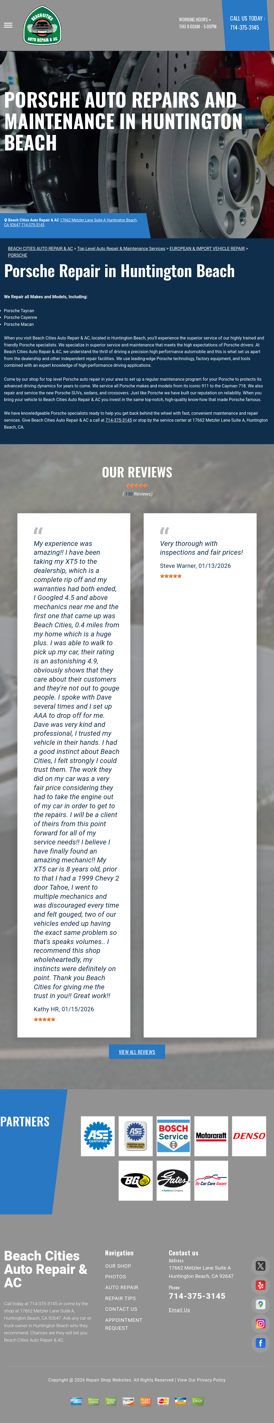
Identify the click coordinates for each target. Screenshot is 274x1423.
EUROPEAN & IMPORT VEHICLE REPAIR (207, 248)
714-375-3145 (244, 27)
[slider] (137, 486)
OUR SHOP (118, 1266)
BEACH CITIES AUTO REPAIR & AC (40, 248)
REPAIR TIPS (120, 1298)
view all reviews (137, 1051)
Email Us (179, 1309)
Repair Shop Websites (108, 1380)
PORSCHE (17, 255)
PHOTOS (115, 1277)
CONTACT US (121, 1309)
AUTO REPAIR (121, 1287)
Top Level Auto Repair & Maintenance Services (121, 248)
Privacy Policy (211, 1380)
